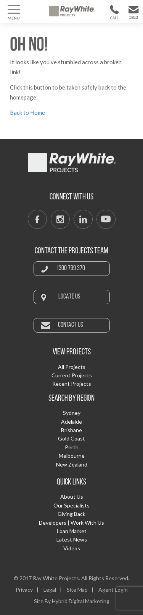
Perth (72, 447)
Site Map (77, 589)
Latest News (71, 539)
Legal (49, 589)
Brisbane (71, 430)
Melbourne (72, 455)
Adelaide (71, 421)
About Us (71, 496)
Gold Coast (71, 438)
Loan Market (72, 531)
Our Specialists (71, 505)
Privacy (24, 589)
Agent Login (113, 589)
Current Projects (71, 375)
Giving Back (71, 514)
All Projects (71, 367)
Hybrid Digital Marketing (80, 601)
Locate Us (69, 296)
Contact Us (133, 19)
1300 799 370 (114, 19)
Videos (71, 548)
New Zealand (71, 464)
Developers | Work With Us (71, 522)
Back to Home (27, 112)
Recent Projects (71, 383)
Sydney (71, 412)
